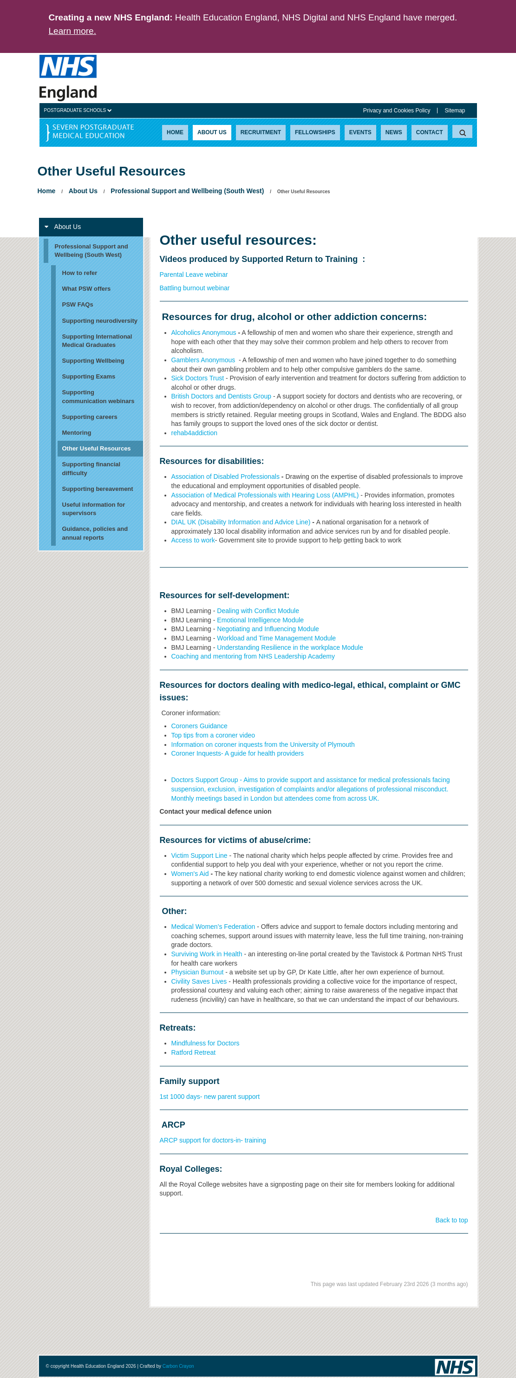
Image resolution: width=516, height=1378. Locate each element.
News (393, 132)
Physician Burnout (197, 972)
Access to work (193, 540)
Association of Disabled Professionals (225, 476)
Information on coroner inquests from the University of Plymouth (263, 744)
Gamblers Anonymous (203, 360)
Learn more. (72, 31)
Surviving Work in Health (206, 954)
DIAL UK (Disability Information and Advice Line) (241, 522)
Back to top (451, 1220)
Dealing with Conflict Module (258, 610)
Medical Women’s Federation (213, 926)
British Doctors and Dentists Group (221, 396)
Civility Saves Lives (199, 981)
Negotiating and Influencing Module (268, 629)
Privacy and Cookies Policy (397, 110)
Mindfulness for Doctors (205, 1043)
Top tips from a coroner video (213, 735)
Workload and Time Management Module (277, 638)
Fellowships (315, 132)
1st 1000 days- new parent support (210, 1096)
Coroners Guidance (199, 726)
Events (360, 132)
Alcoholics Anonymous (203, 332)
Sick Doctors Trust (197, 378)
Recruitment (261, 132)
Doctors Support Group (204, 780)
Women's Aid (190, 873)
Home (175, 132)
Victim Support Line (200, 855)
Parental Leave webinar (194, 274)
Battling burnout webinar (195, 288)
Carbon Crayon (178, 1366)
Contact (429, 132)
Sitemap (454, 110)
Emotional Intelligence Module (261, 620)
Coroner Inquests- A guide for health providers (237, 753)
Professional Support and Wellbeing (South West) (187, 191)
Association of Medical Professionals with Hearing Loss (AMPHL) (265, 495)
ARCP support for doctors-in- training (213, 1140)
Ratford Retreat (193, 1052)
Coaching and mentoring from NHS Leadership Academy (253, 656)
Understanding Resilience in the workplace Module (291, 647)
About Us (212, 132)
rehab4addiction (194, 433)
